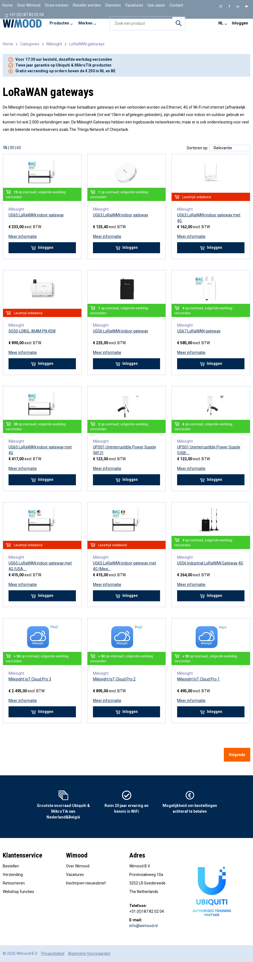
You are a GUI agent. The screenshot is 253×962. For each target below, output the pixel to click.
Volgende (237, 754)
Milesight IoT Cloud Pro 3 (30, 679)
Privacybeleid (52, 953)
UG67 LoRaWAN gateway (199, 331)
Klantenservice (22, 855)
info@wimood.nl (143, 926)
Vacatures (134, 5)
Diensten (113, 5)
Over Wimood (28, 5)
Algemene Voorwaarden (89, 953)
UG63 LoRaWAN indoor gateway (120, 215)
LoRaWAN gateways (87, 44)
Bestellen (11, 866)
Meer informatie (23, 236)
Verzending (13, 874)
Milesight (54, 44)
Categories (29, 44)
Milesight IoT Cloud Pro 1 (198, 679)
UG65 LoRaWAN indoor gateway (36, 215)
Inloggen (240, 23)
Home (7, 5)
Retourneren (14, 883)
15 (5, 147)
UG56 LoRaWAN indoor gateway (120, 331)
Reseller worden (87, 5)
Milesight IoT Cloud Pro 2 (114, 679)
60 (18, 147)
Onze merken (56, 5)
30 (12, 147)
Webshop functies (18, 891)
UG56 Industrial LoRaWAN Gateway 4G (210, 563)
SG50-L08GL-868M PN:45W (32, 331)
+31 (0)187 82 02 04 (24, 14)
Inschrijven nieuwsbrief (86, 883)
